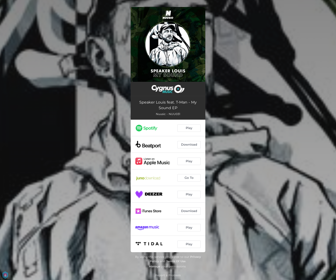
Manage (154, 266)
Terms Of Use (176, 261)
